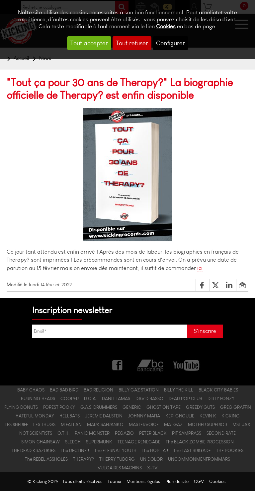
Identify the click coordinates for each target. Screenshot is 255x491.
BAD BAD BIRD (64, 390)
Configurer (170, 43)
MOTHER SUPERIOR (207, 424)
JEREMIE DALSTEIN (104, 416)
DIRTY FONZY (221, 398)
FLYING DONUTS (21, 407)
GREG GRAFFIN (235, 407)
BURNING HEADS (38, 398)
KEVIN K (208, 416)
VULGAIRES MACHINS (120, 468)
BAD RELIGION (98, 390)
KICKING (230, 416)
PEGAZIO (124, 433)
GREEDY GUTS (200, 407)
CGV (199, 481)
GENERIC (132, 407)
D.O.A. (90, 398)
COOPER (69, 398)
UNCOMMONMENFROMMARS (199, 459)
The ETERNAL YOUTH (115, 450)
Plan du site (177, 481)
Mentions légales (143, 481)
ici (200, 268)
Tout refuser (132, 43)
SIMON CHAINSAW (40, 442)
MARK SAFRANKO (105, 424)
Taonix (114, 481)
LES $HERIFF (16, 424)
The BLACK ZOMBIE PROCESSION (200, 442)
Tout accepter (89, 43)
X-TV (152, 468)
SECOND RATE (221, 433)
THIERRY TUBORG (117, 459)
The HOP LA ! (155, 450)
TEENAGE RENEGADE (139, 442)
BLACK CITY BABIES (218, 390)
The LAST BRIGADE (192, 450)
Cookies (166, 26)
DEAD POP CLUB (185, 398)
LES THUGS (44, 424)
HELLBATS (69, 416)
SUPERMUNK (99, 442)
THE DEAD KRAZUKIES (33, 450)
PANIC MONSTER (92, 433)
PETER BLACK (153, 433)
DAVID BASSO (149, 398)
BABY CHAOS (30, 390)
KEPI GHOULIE (179, 416)
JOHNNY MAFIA (144, 416)
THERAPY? (83, 459)
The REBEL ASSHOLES (46, 459)
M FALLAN (71, 424)
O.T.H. (63, 433)
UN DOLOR (151, 459)
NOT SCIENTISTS (35, 433)
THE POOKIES (229, 450)
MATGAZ (173, 424)
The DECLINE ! (75, 450)
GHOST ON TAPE (163, 407)
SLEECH (73, 442)
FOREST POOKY (59, 407)
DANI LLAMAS (116, 398)
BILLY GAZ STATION (139, 390)
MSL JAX (241, 424)
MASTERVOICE (144, 424)
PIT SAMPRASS (186, 433)
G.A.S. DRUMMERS (98, 407)
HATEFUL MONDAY (35, 416)
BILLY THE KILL (178, 390)
